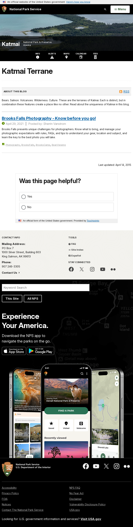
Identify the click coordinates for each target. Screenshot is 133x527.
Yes (29, 196)
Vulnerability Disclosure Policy (87, 504)
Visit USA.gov (91, 519)
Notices (6, 504)
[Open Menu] (120, 9)
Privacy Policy (10, 493)
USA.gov (74, 509)
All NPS (32, 298)
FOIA (4, 498)
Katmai (11, 44)
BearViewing (59, 145)
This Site (12, 298)
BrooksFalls (27, 145)
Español (74, 255)
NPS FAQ (74, 487)
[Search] (46, 287)
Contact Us (10, 272)
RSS (126, 91)
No (29, 207)
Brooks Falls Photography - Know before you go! (49, 118)
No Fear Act (76, 493)
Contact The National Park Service (22, 509)
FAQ (72, 243)
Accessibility (9, 487)
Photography (13, 145)
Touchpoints (93, 220)
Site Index (75, 249)
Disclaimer (75, 498)
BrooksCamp (43, 145)
